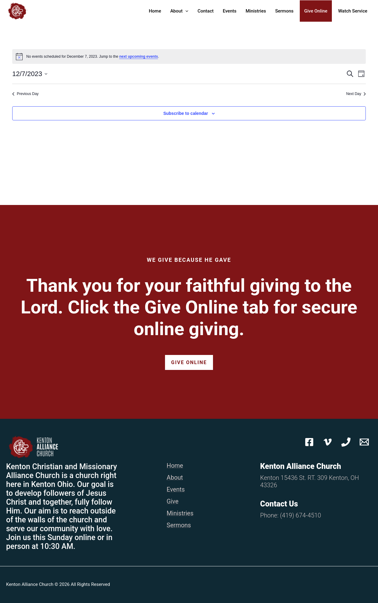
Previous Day (25, 94)
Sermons (284, 11)
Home (155, 11)
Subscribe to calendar (185, 113)
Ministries (256, 11)
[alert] (189, 56)
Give (172, 501)
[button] (185, 11)
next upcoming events (138, 56)
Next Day (356, 94)
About (179, 11)
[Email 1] (364, 442)
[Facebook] (309, 442)
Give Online (316, 11)
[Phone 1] (346, 442)
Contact (205, 11)
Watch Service (352, 11)
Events (230, 11)
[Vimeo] (327, 442)
